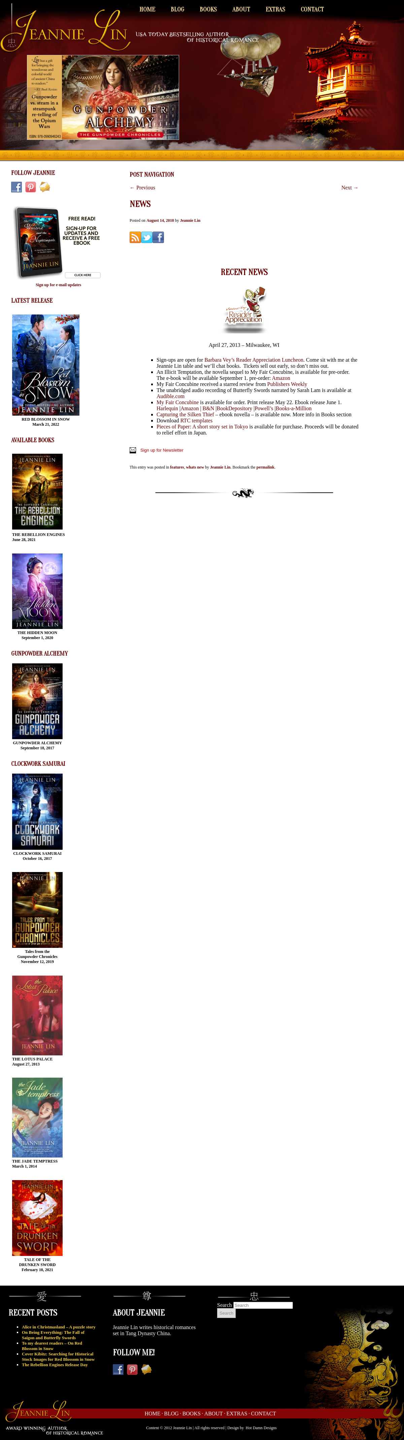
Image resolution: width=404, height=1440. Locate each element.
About (241, 9)
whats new (195, 467)
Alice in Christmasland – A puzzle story (59, 1326)
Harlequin (167, 408)
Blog (177, 9)
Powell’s (264, 408)
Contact (312, 9)
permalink (265, 467)
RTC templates (196, 420)
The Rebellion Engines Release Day (55, 1364)
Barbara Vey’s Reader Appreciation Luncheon (253, 360)
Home (147, 9)
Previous (142, 187)
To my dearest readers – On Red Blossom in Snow (52, 1346)
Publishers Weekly (287, 384)
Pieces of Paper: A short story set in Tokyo (202, 426)
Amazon (281, 378)
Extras (275, 9)
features (177, 467)
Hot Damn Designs (261, 1428)
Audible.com (170, 396)
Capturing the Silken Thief (185, 414)
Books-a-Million (294, 408)
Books (208, 9)
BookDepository (234, 408)
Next (350, 187)
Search (224, 1305)
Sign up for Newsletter (161, 450)
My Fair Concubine (178, 402)
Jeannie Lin (190, 220)
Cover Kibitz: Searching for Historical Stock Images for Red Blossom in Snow (58, 1356)
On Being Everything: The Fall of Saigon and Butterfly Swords (53, 1335)
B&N (207, 408)
